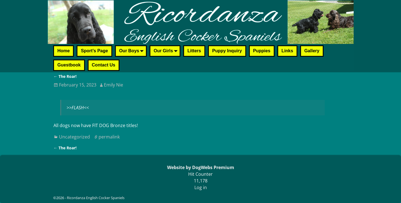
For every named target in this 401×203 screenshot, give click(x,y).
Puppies (261, 50)
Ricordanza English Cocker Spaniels (95, 197)
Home (63, 50)
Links (287, 50)
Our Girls (167, 51)
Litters (194, 50)
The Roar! (65, 76)
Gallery (311, 50)
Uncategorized (74, 137)
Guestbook (69, 65)
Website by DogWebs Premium (200, 167)
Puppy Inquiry (227, 50)
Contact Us (103, 65)
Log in (200, 187)
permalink (109, 137)
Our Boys (132, 51)
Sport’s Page (94, 50)
